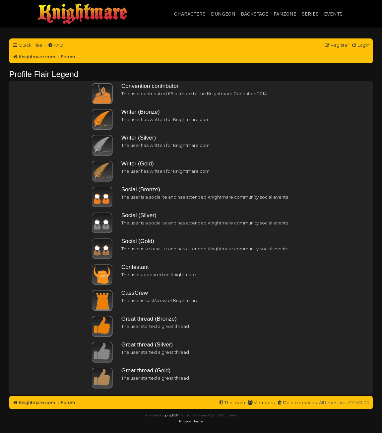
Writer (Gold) (137, 163)
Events (333, 14)
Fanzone (285, 14)
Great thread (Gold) (146, 370)
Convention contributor (150, 86)
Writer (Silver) (138, 137)
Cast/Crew (134, 292)
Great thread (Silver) (147, 344)
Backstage (254, 14)
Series (310, 14)
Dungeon (223, 14)
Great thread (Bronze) (149, 318)
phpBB (171, 415)
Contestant (135, 267)
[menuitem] (55, 45)
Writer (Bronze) (140, 111)
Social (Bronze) (140, 189)
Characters (190, 14)
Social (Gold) (137, 241)
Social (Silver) (139, 215)
